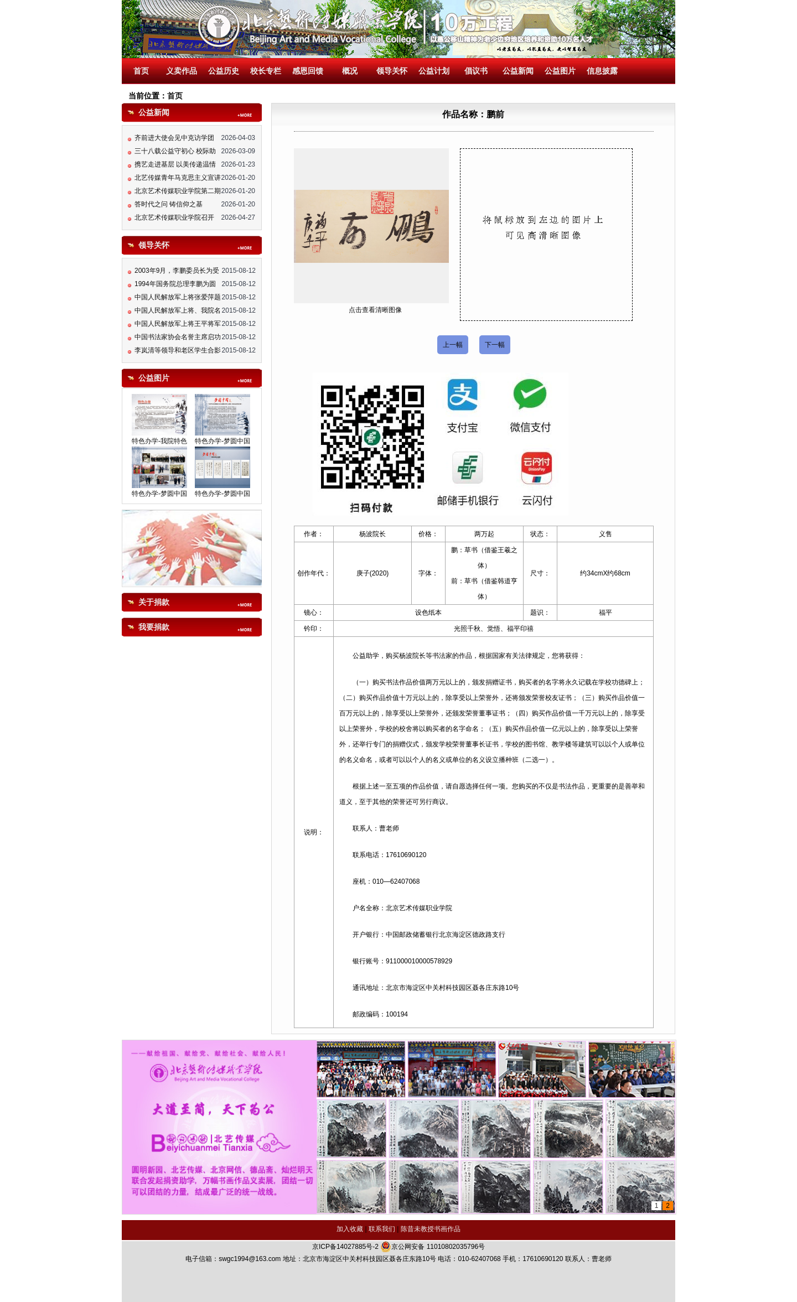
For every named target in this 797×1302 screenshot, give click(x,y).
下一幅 (495, 345)
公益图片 (560, 71)
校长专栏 (265, 71)
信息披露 (602, 71)
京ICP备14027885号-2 (345, 1247)
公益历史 (223, 71)
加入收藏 (350, 1229)
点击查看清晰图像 (375, 310)
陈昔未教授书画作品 (430, 1229)
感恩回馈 (307, 71)
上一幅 (453, 345)
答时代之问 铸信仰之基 (168, 207)
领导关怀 (391, 71)
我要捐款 (153, 627)
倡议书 (476, 71)
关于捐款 (153, 602)
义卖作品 (181, 71)
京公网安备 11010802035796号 (432, 1246)
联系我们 (382, 1229)
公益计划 (433, 71)
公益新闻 (518, 71)
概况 (350, 71)
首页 (141, 71)
